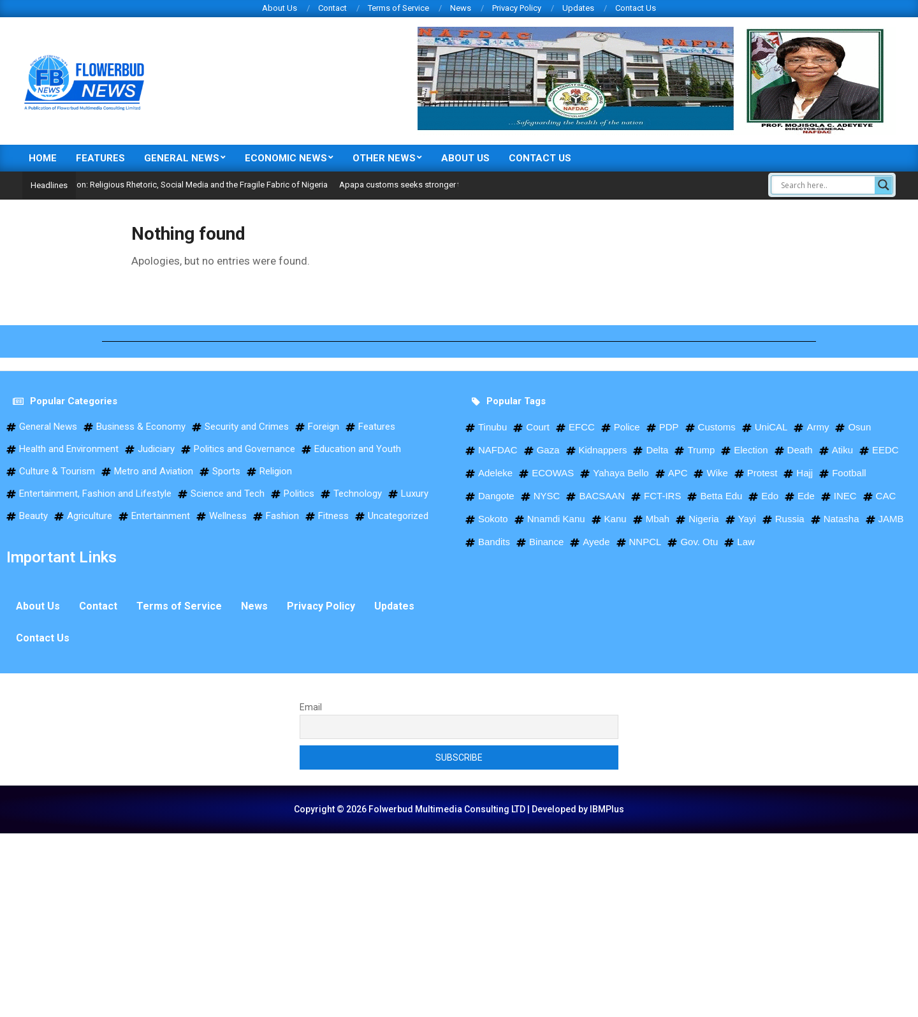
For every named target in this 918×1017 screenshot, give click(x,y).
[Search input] (826, 185)
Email (311, 707)
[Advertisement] (382, 922)
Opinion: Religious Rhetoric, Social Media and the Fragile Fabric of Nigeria (215, 184)
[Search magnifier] (883, 185)
